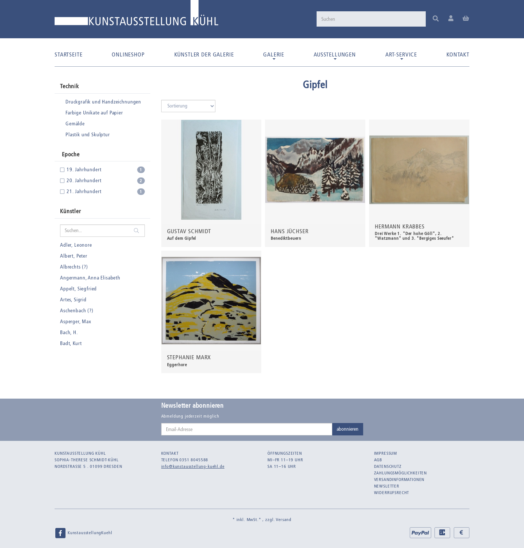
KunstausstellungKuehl (83, 533)
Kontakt (457, 54)
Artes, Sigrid (73, 300)
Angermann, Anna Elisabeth (90, 278)
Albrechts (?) (74, 267)
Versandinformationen (399, 479)
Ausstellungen (335, 55)
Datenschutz (388, 466)
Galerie (273, 55)
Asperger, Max (75, 321)
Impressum (385, 453)
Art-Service (401, 55)
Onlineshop (128, 54)
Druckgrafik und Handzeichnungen (103, 102)
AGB (378, 460)
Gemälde (75, 124)
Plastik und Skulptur (88, 135)
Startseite (68, 54)
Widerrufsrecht (391, 492)
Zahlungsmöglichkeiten (400, 473)
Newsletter (386, 486)
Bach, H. (69, 332)
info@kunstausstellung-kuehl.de (193, 466)
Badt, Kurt (71, 343)
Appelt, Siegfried (78, 289)
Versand (283, 519)
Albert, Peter (73, 256)
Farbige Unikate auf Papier (94, 113)
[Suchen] (371, 19)
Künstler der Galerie (204, 54)
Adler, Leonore (76, 245)
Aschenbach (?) (77, 311)
